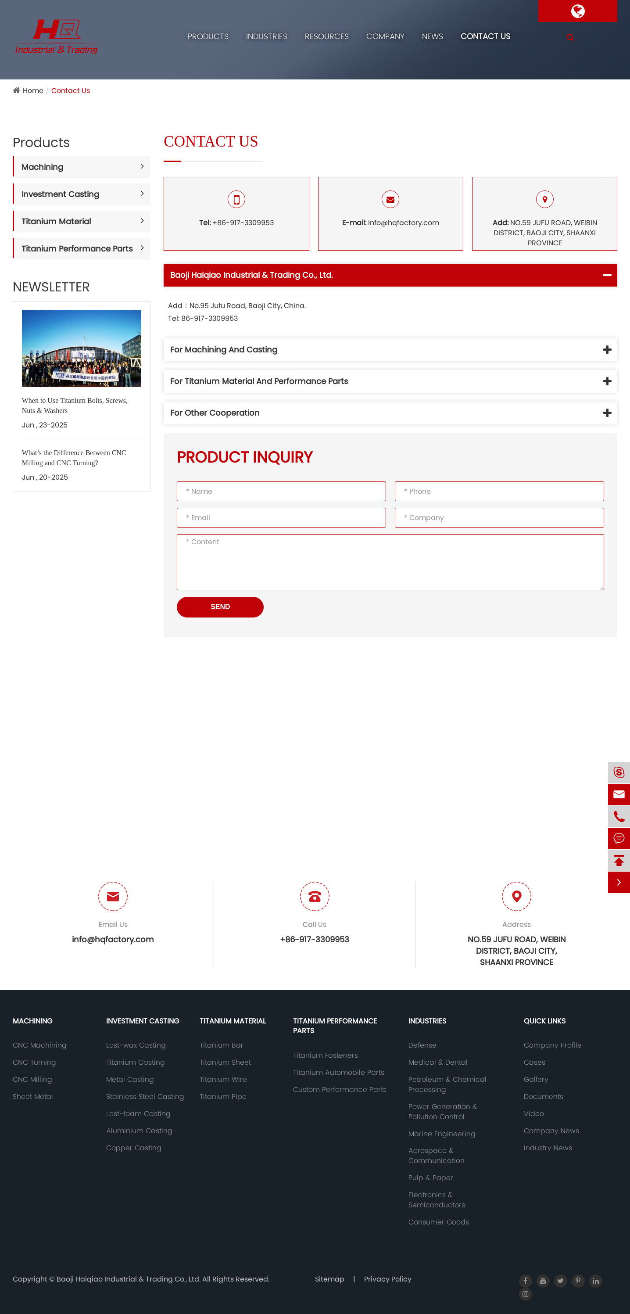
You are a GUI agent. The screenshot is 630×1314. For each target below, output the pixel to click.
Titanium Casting (135, 1062)
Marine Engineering (442, 1134)
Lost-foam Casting (138, 1114)
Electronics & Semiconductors (436, 1200)
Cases (534, 1062)
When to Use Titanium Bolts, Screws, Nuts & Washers (75, 405)
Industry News (548, 1148)
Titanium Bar (221, 1045)
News (432, 36)
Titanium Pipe (223, 1097)
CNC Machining (40, 1045)
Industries (266, 36)
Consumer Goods (438, 1222)
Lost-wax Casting (136, 1045)
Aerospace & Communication (436, 1156)
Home (33, 91)
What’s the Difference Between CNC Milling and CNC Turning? (74, 458)
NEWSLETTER (51, 287)
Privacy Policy (388, 1279)
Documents (543, 1097)
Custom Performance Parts (340, 1090)
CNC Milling (32, 1079)
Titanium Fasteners (325, 1055)
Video (534, 1114)
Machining (42, 167)
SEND (220, 606)
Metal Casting (130, 1079)
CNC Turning (34, 1062)
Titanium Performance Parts (76, 248)
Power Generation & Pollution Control (442, 1112)
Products (208, 36)
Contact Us (485, 36)
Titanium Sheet (225, 1062)
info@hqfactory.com (390, 209)
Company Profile (553, 1045)
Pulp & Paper (430, 1178)
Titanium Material (56, 221)
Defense (422, 1045)
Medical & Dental (438, 1062)
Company (385, 36)
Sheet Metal (33, 1097)
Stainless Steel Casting (145, 1097)
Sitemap (329, 1279)
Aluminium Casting (139, 1131)
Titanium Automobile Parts (338, 1072)
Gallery (536, 1079)
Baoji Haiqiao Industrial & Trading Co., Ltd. (129, 1279)
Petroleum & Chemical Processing (447, 1085)
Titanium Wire (223, 1079)
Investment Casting (60, 194)
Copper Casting (133, 1148)
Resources (327, 36)
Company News (551, 1131)
